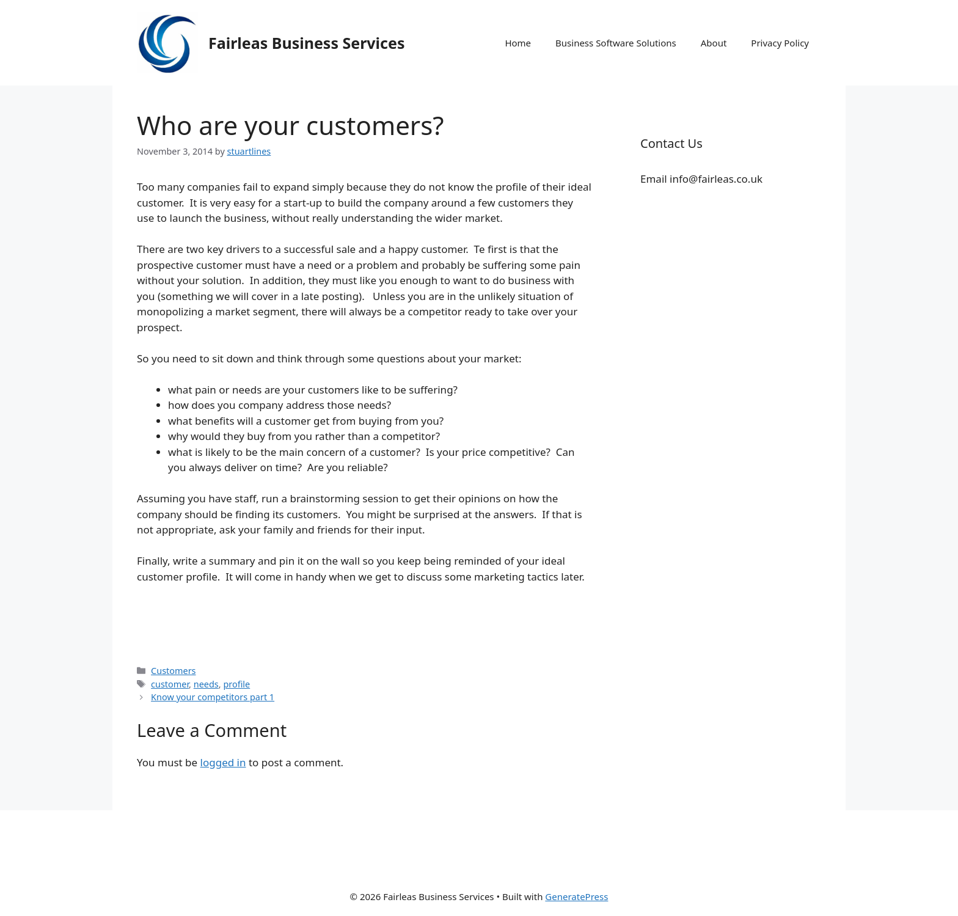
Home (518, 43)
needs (206, 684)
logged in (223, 762)
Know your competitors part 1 (212, 697)
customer (170, 684)
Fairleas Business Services (306, 42)
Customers (173, 670)
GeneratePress (576, 896)
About (714, 43)
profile (236, 684)
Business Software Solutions (615, 43)
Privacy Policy (780, 43)
